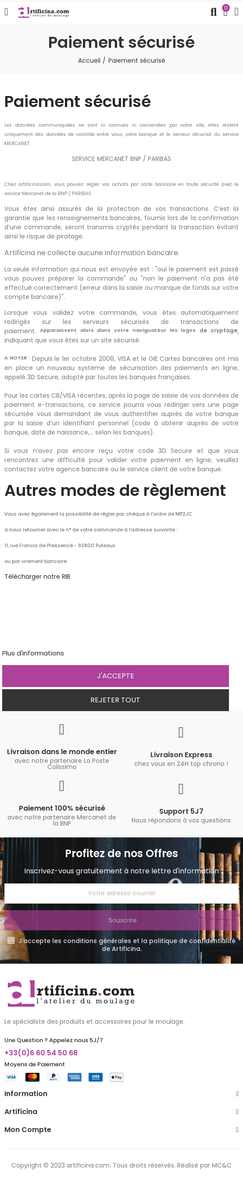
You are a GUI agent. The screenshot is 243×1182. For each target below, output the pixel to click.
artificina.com (88, 1165)
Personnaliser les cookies (106, 653)
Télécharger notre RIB (37, 576)
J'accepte (115, 676)
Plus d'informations (33, 653)
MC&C (222, 1165)
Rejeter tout (115, 700)
